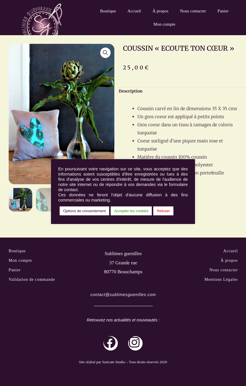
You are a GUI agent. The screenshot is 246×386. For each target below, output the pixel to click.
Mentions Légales (221, 280)
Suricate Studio (113, 363)
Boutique (108, 11)
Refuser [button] (163, 211)
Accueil (134, 11)
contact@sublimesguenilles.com (123, 295)
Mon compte (164, 24)
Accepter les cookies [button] (131, 211)
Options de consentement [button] (84, 211)
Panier (222, 11)
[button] (105, 53)
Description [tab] (131, 91)
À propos (160, 11)
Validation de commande (32, 280)
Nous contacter (193, 11)
